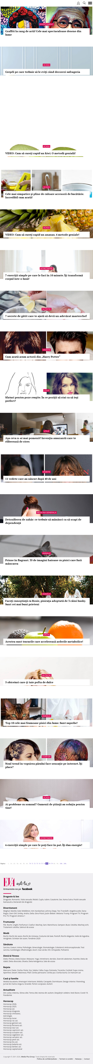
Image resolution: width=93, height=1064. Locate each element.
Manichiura (52, 925)
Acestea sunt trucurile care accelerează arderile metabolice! (44, 641)
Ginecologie (37, 947)
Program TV (75, 913)
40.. (21, 863)
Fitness (12, 959)
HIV (49, 950)
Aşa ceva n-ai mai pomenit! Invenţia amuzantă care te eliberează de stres (40, 439)
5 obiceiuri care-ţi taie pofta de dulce (29, 682)
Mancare (7, 970)
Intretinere (46, 268)
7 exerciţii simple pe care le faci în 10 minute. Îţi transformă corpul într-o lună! (44, 277)
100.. (61, 863)
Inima (19, 947)
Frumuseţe (9, 921)
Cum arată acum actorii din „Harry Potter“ (32, 356)
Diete (5, 959)
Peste (25, 970)
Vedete (46, 350)
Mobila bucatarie (10, 981)
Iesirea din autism (46, 993)
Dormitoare (57, 981)
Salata (35, 970)
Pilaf (29, 972)
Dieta (46, 635)
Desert (14, 972)
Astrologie (7, 1016)
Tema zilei (33, 993)
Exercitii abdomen (64, 959)
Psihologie (27, 947)
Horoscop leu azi (10, 1042)
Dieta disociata (15, 961)
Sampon (61, 925)
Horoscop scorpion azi (12, 1032)
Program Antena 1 (17, 916)
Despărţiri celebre (62, 993)
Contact (87, 1059)
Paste (14, 970)
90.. (58, 863)
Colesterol (59, 947)
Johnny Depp (50, 911)
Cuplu (41, 899)
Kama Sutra (68, 899)
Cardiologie (15, 950)
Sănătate (8, 944)
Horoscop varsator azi (12, 1037)
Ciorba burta (61, 972)
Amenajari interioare (27, 981)
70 (30, 863)
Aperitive (7, 972)
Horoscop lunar (10, 1018)
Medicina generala (46, 513)
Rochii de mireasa (30, 936)
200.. (65, 863)
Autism (50, 984)
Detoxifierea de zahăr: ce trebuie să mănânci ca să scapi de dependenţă (43, 521)
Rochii (9, 925)
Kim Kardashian (38, 911)
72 (35, 863)
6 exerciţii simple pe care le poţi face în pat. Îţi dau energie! (43, 845)
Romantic (16, 899)
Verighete (7, 938)
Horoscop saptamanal (12, 1049)
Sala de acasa (49, 961)
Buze (68, 925)
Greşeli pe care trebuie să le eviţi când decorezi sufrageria (42, 72)
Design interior (69, 981)
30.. (18, 863)
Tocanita (61, 970)
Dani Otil (13, 913)
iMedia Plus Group (28, 1057)
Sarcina (6, 947)
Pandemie (7, 995)
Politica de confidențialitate (47, 1059)
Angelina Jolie (75, 911)
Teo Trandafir (63, 911)
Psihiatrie (65, 950)
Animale (46, 553)
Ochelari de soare (19, 938)
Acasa (46, 65)
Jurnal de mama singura (13, 984)
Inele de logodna (82, 936)
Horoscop (8, 1001)
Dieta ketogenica (36, 961)
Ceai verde (42, 950)
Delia (32, 913)
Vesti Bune (75, 993)
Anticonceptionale (72, 947)
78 (49, 863)
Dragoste (7, 899)
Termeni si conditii (66, 1059)
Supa (46, 970)
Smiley (20, 913)
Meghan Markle (10, 911)
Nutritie (46, 309)
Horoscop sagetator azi (13, 1035)
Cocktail (69, 970)
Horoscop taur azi (10, 1027)
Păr (4, 925)
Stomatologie (48, 947)
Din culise (7, 993)
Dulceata (53, 970)
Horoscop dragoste (11, 1011)
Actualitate (9, 989)
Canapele (47, 981)
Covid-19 (84, 993)
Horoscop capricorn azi (13, 1030)
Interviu (15, 993)
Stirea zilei (24, 993)
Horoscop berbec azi (12, 1046)
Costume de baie (46, 936)
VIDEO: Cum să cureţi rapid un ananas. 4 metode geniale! (42, 234)
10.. (11, 863)
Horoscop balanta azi (12, 1044)
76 (44, 863)
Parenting (80, 981)
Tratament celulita (11, 927)
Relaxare (30, 959)
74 (39, 863)
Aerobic (53, 959)
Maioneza (22, 972)
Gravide (27, 984)
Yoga (37, 959)
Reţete (6, 967)
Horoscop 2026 (9, 1004)
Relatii (35, 899)
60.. (27, 863)
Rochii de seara (15, 936)
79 (52, 863)
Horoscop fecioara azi (12, 1025)
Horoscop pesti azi (11, 1039)
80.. (54, 863)
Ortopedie (55, 950)
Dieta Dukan (20, 959)
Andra (26, 913)
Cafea (41, 970)
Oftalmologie (26, 950)
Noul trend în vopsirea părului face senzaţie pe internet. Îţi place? (43, 765)
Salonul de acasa (27, 927)
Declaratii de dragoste (22, 902)
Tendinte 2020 (34, 938)
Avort (34, 950)
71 (32, 863)
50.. (24, 863)
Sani (45, 925)
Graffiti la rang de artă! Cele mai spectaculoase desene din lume (43, 32)
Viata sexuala (26, 899)
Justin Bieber (50, 913)
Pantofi (57, 936)
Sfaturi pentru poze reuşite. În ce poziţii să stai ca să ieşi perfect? (41, 399)
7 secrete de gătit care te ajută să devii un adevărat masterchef (46, 316)
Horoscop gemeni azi (12, 1023)
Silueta (25, 961)
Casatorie (54, 899)
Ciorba (20, 970)
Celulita (74, 925)
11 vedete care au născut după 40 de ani (30, 479)
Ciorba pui (51, 972)
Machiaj (39, 925)
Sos (30, 970)
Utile (46, 390)
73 (37, 863)
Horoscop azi (8, 1009)
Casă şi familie (10, 978)
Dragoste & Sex (11, 896)
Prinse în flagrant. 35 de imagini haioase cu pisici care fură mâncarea (43, 561)
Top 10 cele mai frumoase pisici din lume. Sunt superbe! (41, 723)
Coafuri (46, 757)
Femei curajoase (39, 984)
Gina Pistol (39, 913)
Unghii (15, 925)
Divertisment (46, 24)
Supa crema (78, 970)
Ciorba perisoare (39, 972)
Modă (6, 933)
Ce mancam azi (74, 972)
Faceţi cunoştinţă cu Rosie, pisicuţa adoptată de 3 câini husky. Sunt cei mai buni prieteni (45, 602)
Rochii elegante (67, 936)
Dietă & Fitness (11, 955)
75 (42, 863)
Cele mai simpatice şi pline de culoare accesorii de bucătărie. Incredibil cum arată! (44, 195)
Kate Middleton (24, 911)
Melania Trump (62, 913)
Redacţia (78, 1059)
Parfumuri (23, 925)
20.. (14, 863)
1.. (8, 863)
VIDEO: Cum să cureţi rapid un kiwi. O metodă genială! (40, 153)
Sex (60, 899)
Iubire (46, 899)
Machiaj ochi (83, 925)
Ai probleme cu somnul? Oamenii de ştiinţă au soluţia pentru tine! (45, 806)
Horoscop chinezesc (11, 1013)
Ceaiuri (13, 947)
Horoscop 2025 (9, 1006)
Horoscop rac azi (10, 1020)
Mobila (40, 981)
